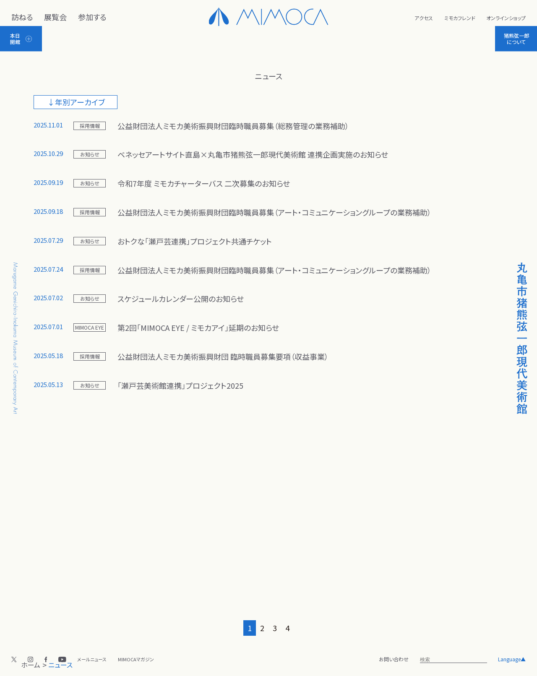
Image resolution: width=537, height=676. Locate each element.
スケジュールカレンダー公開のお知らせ (180, 298)
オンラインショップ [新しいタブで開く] (506, 17)
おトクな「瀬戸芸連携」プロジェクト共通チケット (194, 241)
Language (512, 659)
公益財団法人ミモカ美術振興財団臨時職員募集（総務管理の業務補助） (233, 125)
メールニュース (92, 659)
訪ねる (22, 16)
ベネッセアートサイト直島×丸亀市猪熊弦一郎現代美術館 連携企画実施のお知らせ (252, 154)
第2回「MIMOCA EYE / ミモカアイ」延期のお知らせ (198, 327)
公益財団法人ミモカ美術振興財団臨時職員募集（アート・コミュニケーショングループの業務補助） (274, 212)
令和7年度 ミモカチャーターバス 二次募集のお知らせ (203, 183)
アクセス (423, 17)
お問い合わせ (394, 659)
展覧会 (55, 16)
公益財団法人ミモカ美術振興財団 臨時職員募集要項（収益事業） (222, 356)
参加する (92, 16)
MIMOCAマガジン (136, 659)
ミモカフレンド (459, 17)
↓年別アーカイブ (76, 101)
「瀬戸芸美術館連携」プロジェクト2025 (180, 385)
